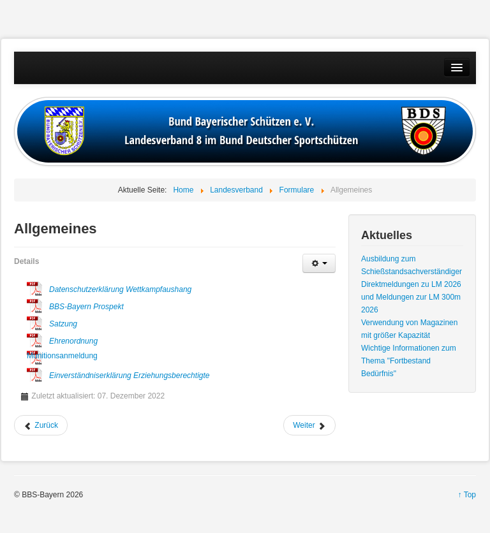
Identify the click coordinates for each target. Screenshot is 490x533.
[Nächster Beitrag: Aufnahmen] (309, 425)
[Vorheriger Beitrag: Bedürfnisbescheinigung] (41, 425)
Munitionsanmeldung (34, 355)
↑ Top (467, 494)
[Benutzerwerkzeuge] (319, 263)
